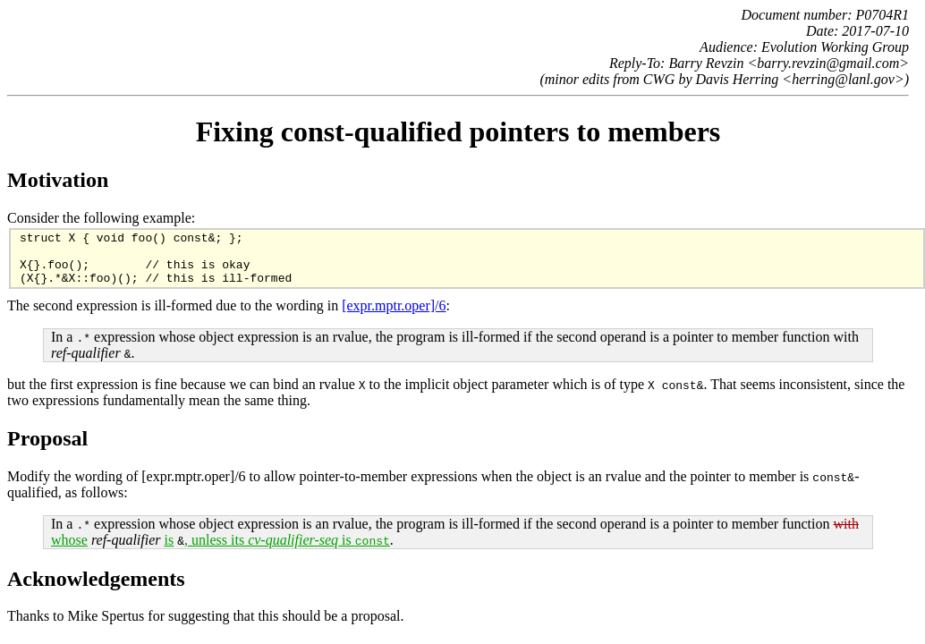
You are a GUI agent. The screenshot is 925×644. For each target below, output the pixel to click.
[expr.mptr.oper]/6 (394, 316)
